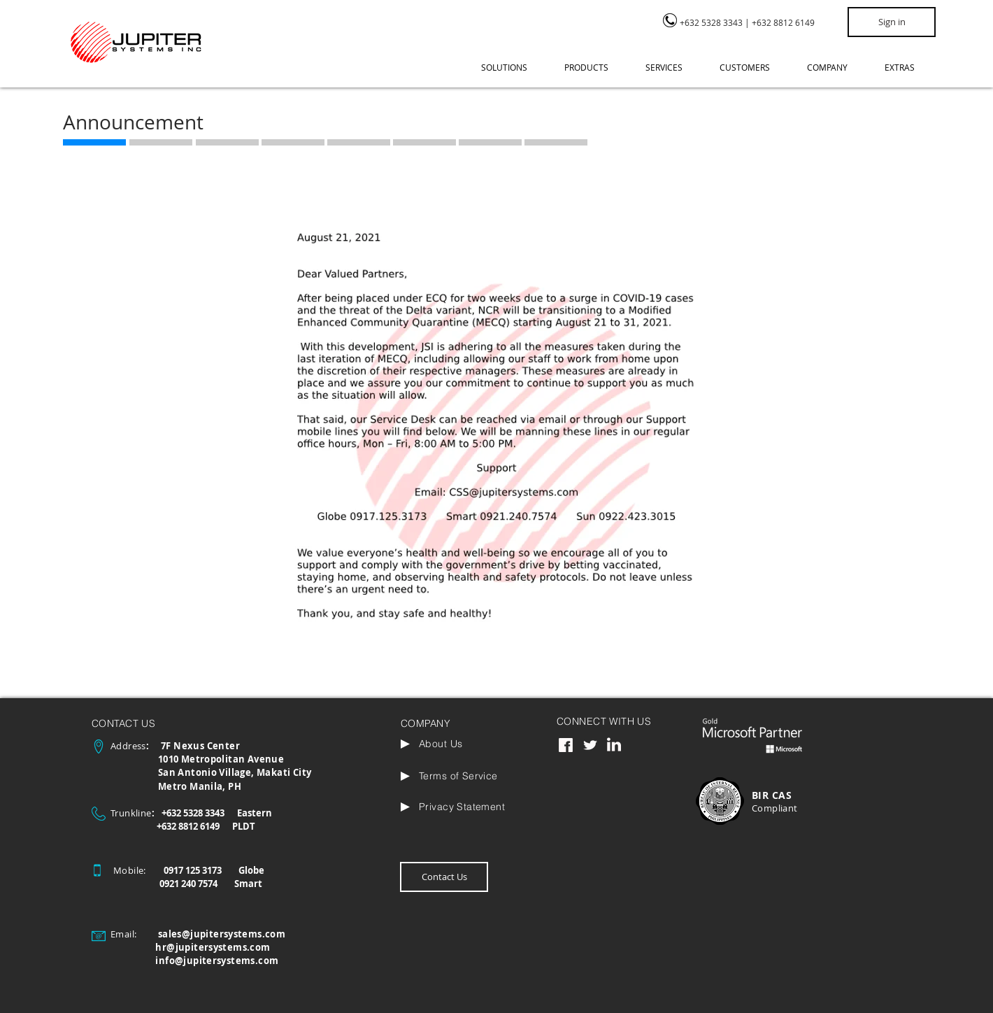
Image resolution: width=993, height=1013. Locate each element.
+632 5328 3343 (711, 22)
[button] (512, 67)
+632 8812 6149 (783, 22)
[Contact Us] (444, 877)
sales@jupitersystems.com (221, 934)
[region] (747, 29)
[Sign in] (892, 22)
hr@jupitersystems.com (212, 947)
